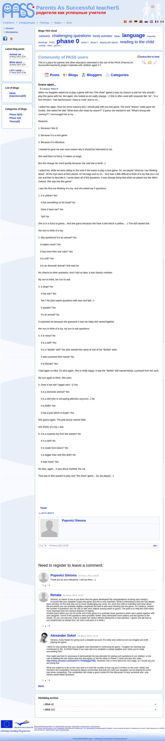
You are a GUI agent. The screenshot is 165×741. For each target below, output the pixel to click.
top (155, 546)
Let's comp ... (16, 70)
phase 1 (85, 42)
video (49, 45)
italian (117, 36)
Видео (58, 22)
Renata (55, 595)
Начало (10, 28)
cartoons (44, 36)
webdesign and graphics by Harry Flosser (110, 739)
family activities (102, 36)
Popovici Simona (74, 520)
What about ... (17, 62)
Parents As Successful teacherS (77, 8)
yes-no (57, 45)
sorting (42, 45)
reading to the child (137, 42)
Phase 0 (54, 89)
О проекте (8, 22)
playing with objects (109, 42)
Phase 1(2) (15, 118)
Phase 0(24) (15, 114)
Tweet (43, 508)
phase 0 (67, 41)
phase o (94, 42)
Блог (69, 22)
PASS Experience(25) (17, 94)
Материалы (12, 32)
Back (41, 686)
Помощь (45, 22)
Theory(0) (14, 121)
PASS (52, 42)
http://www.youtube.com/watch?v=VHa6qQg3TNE (71, 661)
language (133, 35)
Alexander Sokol (63, 635)
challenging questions (71, 35)
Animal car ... (16, 54)
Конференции (27, 22)
